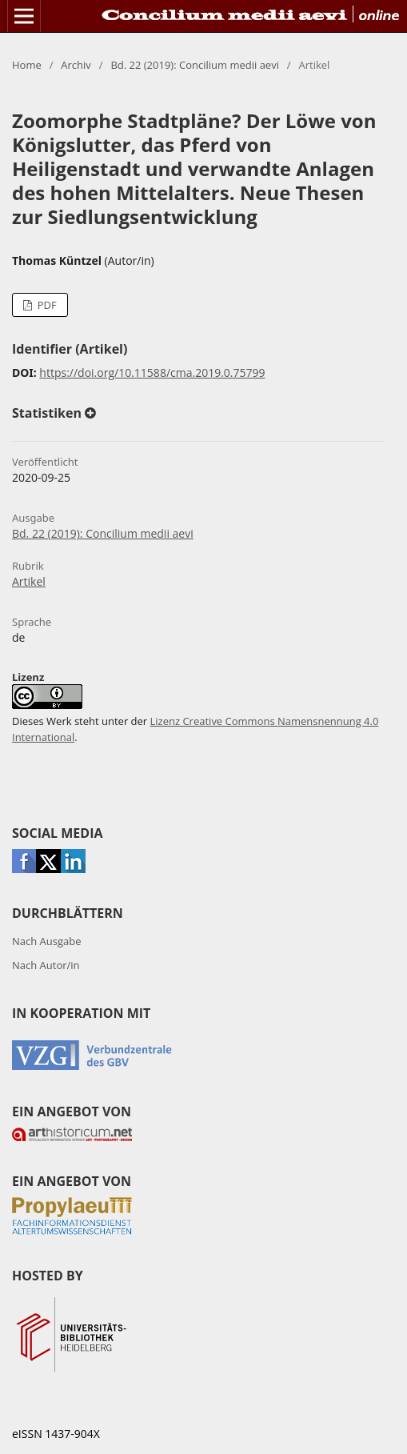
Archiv (76, 65)
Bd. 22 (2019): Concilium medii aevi (194, 65)
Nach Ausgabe (47, 941)
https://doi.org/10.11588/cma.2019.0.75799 (152, 372)
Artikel (29, 581)
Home (27, 65)
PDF (45, 305)
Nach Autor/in (46, 965)
